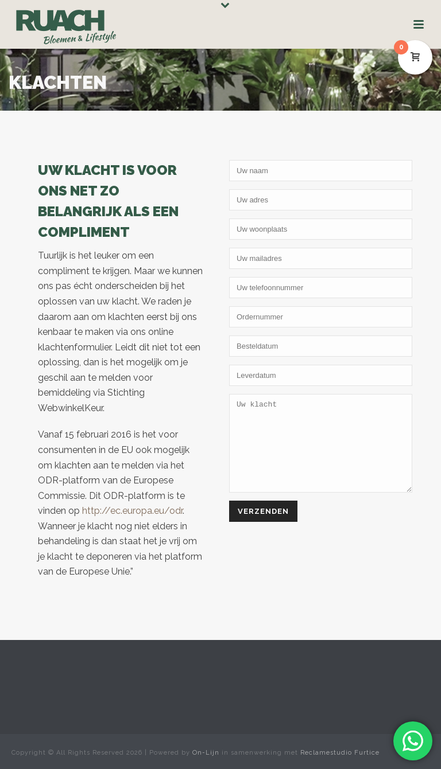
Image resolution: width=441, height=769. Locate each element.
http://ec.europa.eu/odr (132, 510)
